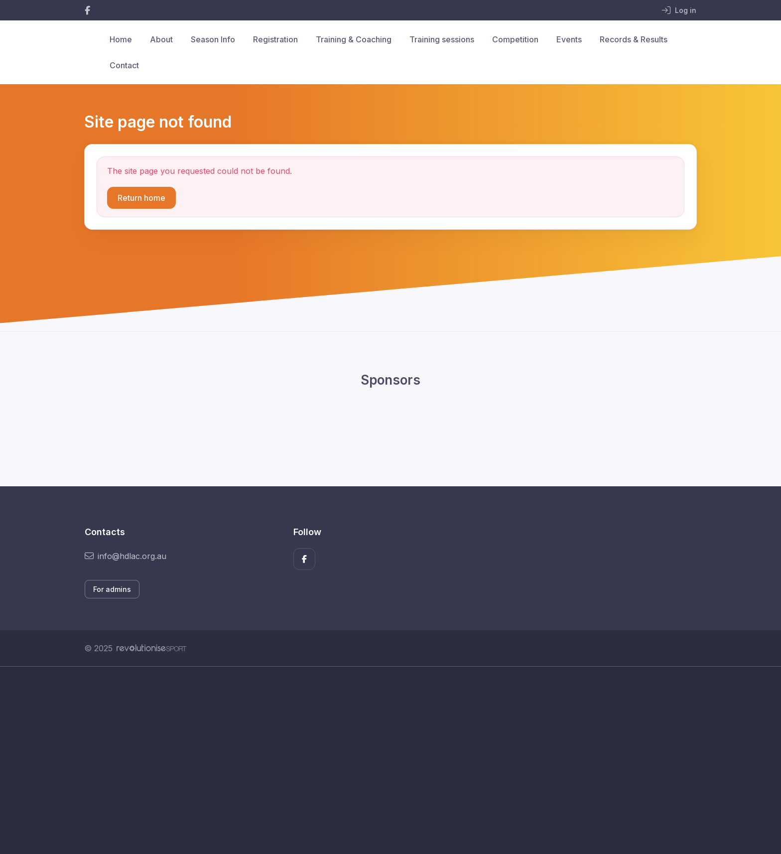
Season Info (213, 39)
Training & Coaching (353, 39)
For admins (112, 589)
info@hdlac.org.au (125, 556)
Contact (124, 65)
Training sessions (441, 39)
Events (569, 39)
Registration (275, 39)
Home (121, 39)
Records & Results (633, 39)
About (161, 39)
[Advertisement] (383, 760)
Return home (141, 198)
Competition (515, 39)
